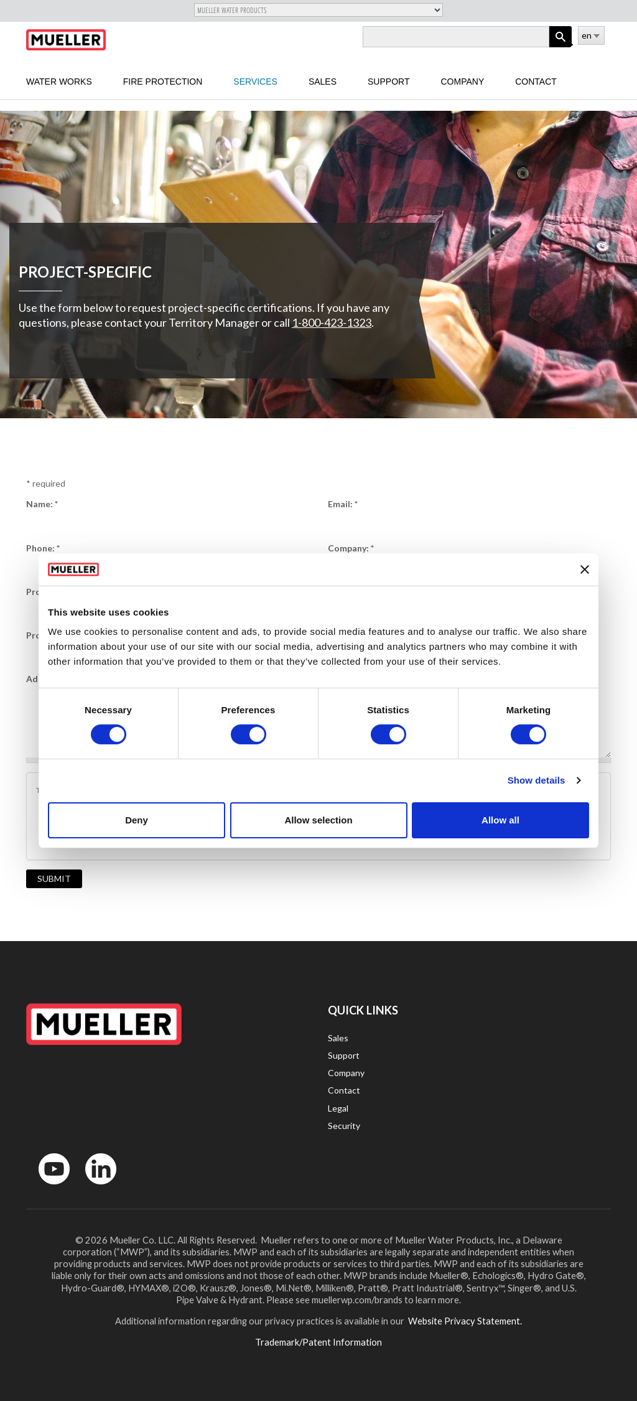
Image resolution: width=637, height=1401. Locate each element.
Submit (54, 878)
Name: (42, 504)
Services (255, 82)
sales (323, 82)
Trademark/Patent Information (318, 1341)
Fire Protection (163, 82)
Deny (136, 820)
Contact (536, 82)
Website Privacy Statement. (464, 1320)
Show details (536, 780)
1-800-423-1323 (331, 322)
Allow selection (318, 820)
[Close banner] (584, 569)
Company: (351, 548)
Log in (569, 42)
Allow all (500, 820)
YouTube (47, 1187)
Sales (338, 1038)
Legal (338, 1108)
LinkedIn (95, 1187)
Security (344, 1125)
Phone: (43, 548)
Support (388, 82)
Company (462, 82)
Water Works (59, 82)
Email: (343, 504)
